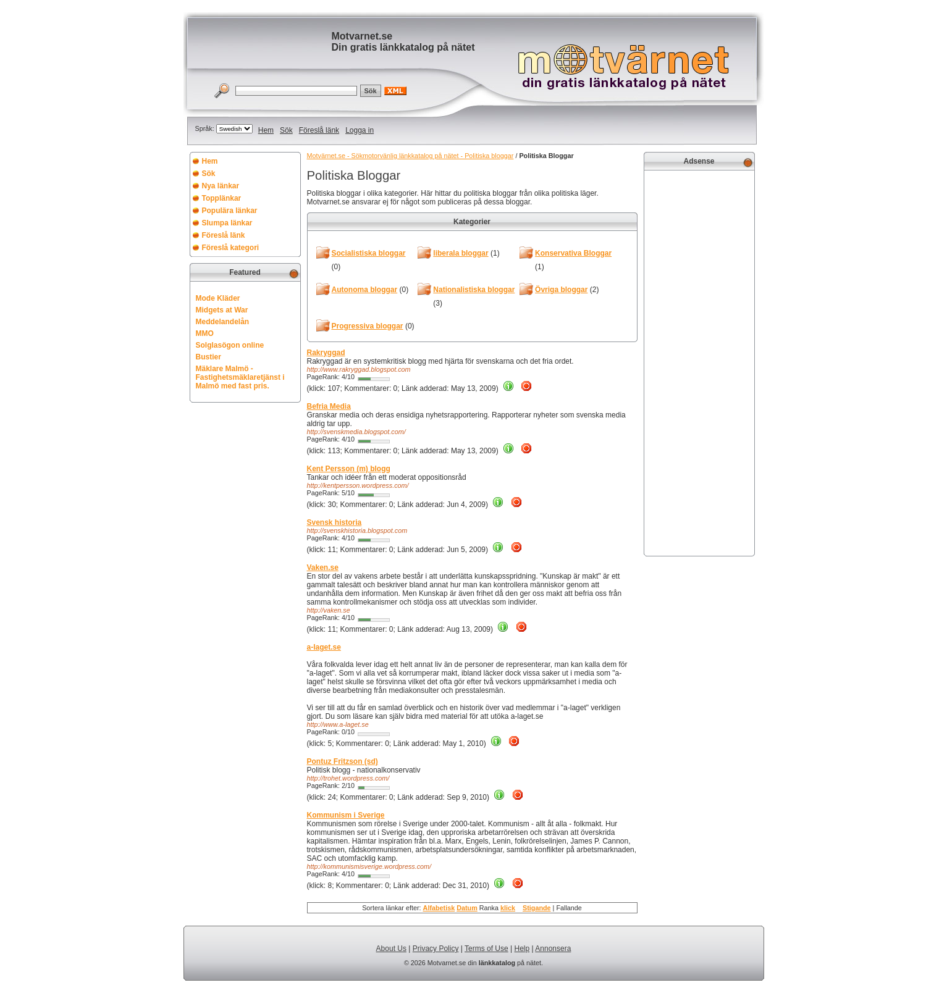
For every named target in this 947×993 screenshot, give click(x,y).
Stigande (537, 907)
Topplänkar (222, 198)
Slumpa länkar (227, 223)
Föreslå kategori (230, 247)
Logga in (359, 130)
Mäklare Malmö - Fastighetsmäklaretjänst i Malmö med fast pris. (240, 377)
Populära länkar (230, 210)
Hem (266, 130)
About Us (391, 948)
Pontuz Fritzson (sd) (342, 761)
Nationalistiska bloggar (474, 289)
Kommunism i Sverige (346, 815)
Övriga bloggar (561, 289)
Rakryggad (326, 352)
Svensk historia (334, 522)
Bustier (208, 357)
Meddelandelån (223, 321)
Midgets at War (222, 310)
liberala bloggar (460, 253)
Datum (467, 907)
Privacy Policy (436, 948)
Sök (286, 130)
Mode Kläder (218, 298)
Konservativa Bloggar (573, 253)
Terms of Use (486, 948)
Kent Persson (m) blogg (348, 468)
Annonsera (553, 948)
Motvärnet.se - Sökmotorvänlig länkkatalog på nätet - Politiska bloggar (410, 155)
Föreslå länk (319, 130)
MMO (205, 333)
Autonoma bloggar (365, 289)
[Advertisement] (699, 362)
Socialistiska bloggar (369, 253)
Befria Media (329, 406)
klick (507, 907)
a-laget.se (324, 647)
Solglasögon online (230, 345)
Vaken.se (323, 567)
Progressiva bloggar (367, 326)
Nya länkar (221, 186)
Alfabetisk (439, 907)
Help (522, 948)
